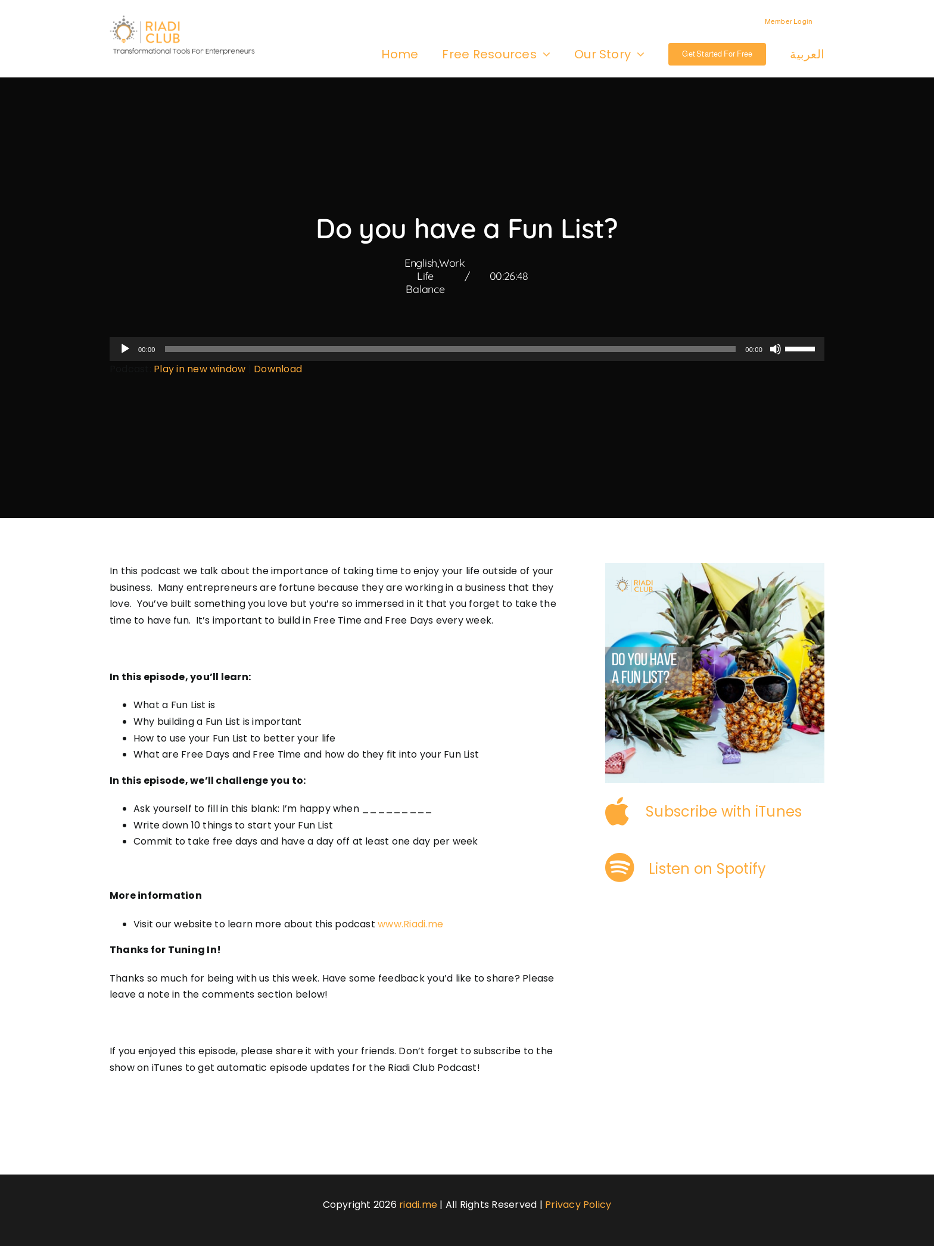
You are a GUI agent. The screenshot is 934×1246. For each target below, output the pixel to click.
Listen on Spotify (707, 869)
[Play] (125, 349)
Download (278, 369)
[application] (467, 349)
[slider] (450, 349)
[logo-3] (188, 19)
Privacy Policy (578, 1204)
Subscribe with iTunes (724, 811)
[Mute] (776, 349)
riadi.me (418, 1204)
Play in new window (199, 369)
